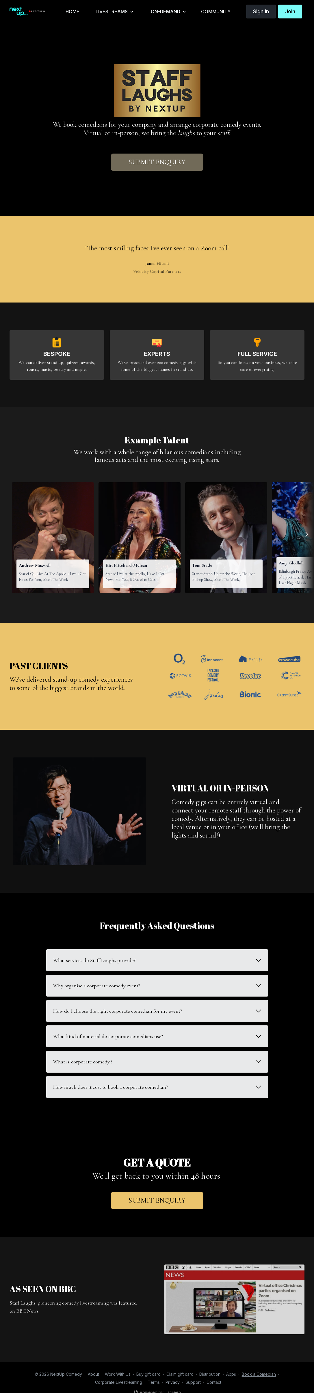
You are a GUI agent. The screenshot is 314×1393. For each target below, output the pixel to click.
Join (290, 11)
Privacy (173, 1382)
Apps (231, 1374)
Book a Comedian (259, 1374)
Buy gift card (148, 1374)
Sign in (261, 11)
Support (193, 1382)
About (93, 1374)
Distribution (209, 1374)
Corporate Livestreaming (118, 1382)
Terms (154, 1382)
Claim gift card (180, 1374)
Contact (214, 1382)
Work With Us (118, 1374)
